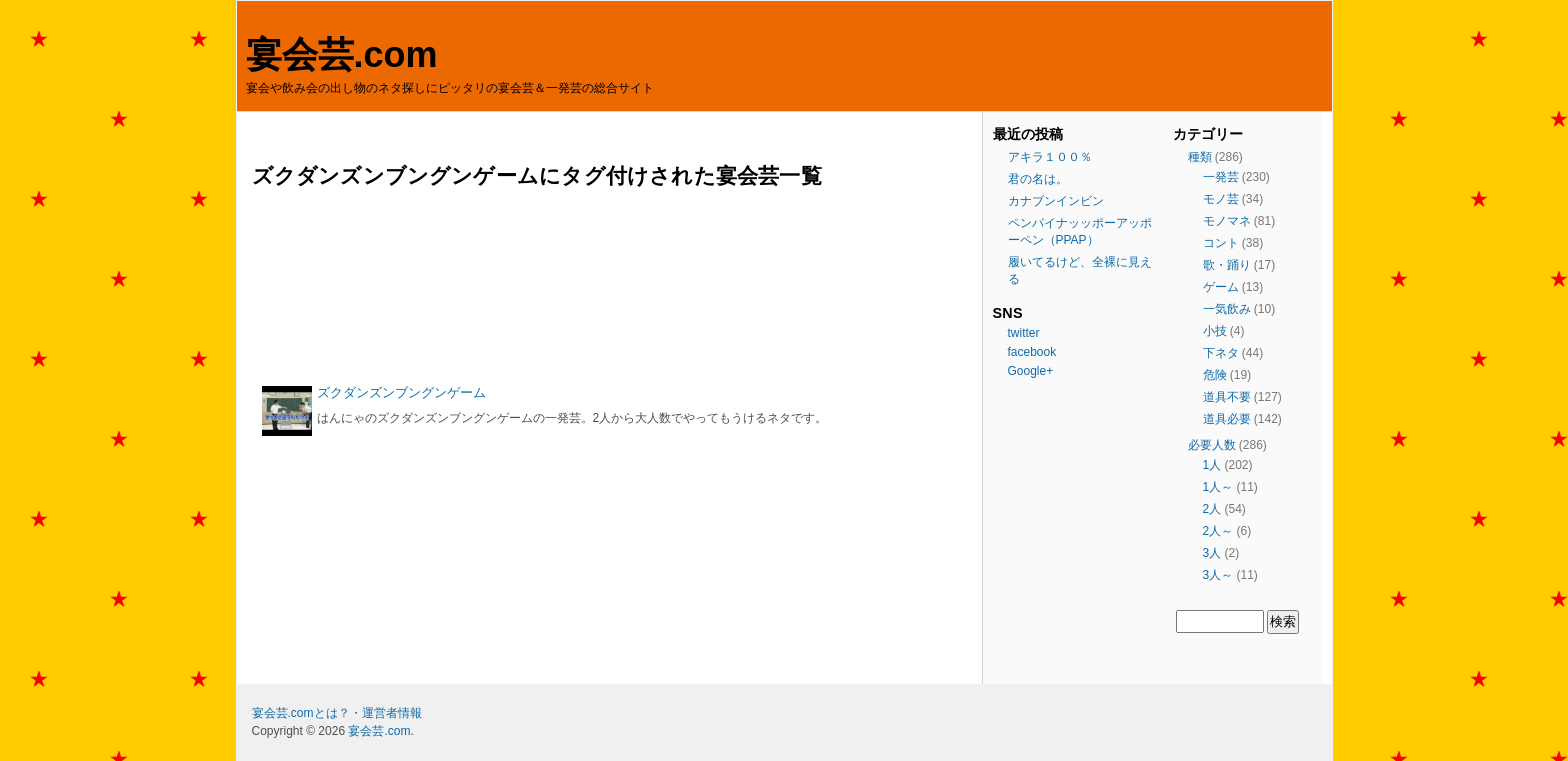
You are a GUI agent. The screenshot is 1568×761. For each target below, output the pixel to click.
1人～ (1218, 487)
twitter (1024, 333)
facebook (1032, 352)
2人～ (1218, 531)
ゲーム (1221, 287)
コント (1221, 243)
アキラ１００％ (1050, 157)
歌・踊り (1227, 265)
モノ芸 (1221, 199)
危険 (1215, 375)
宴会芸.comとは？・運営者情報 (337, 713)
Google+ (1031, 371)
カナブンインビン (1056, 201)
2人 (1212, 509)
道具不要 (1227, 397)
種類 (1200, 157)
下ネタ (1221, 353)
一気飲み (1227, 309)
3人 (1212, 553)
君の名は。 (1038, 179)
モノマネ (1227, 221)
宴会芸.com (342, 54)
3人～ (1218, 575)
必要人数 (1212, 445)
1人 (1212, 465)
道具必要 (1227, 419)
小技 (1215, 331)
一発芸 (1221, 177)
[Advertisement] (612, 286)
